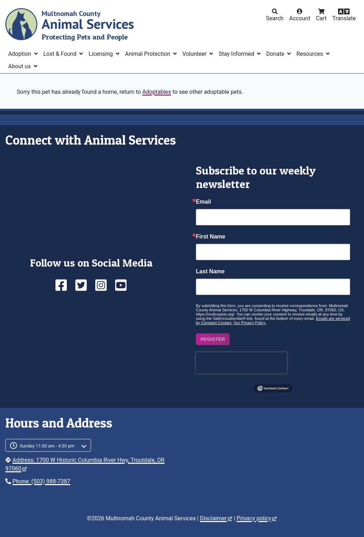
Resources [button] (310, 53)
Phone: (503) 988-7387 (41, 481)
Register (212, 339)
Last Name (210, 271)
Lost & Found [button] (60, 53)
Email (203, 202)
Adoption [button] (20, 53)
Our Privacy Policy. (250, 323)
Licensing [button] (101, 53)
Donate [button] (276, 53)
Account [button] (299, 18)
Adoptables (156, 91)
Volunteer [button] (195, 53)
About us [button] (20, 66)
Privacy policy (257, 518)
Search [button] (274, 18)
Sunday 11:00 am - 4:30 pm (47, 446)
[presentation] (241, 363)
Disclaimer (216, 518)
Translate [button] (344, 18)
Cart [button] (321, 18)
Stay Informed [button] (237, 53)
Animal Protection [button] (148, 53)
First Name (210, 237)
